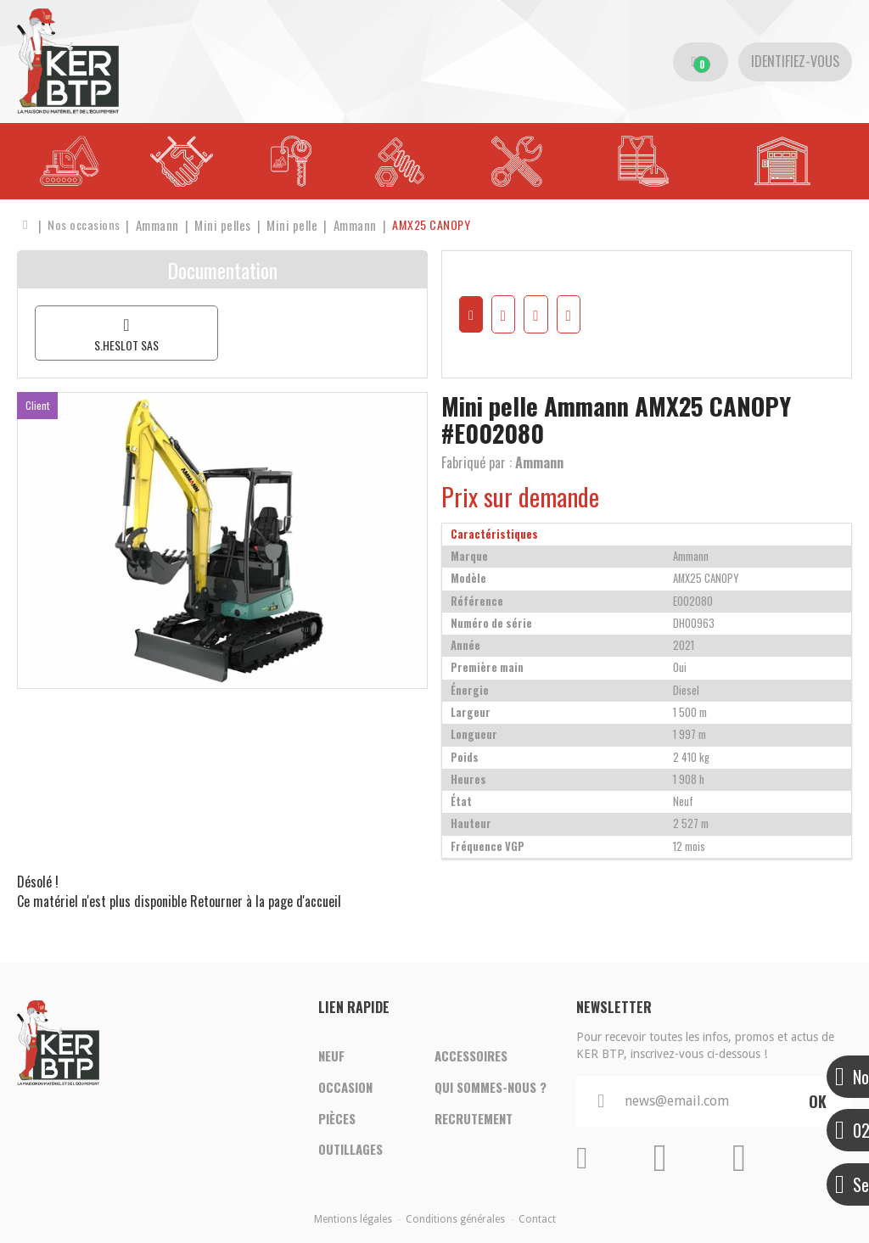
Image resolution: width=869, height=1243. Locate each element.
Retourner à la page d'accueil (265, 901)
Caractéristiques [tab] (494, 534)
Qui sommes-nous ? (490, 1087)
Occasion (345, 1087)
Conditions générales (455, 1219)
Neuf (331, 1054)
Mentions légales (353, 1219)
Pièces (337, 1119)
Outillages (350, 1151)
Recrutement (473, 1119)
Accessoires (470, 1054)
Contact (537, 1219)
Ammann (539, 462)
